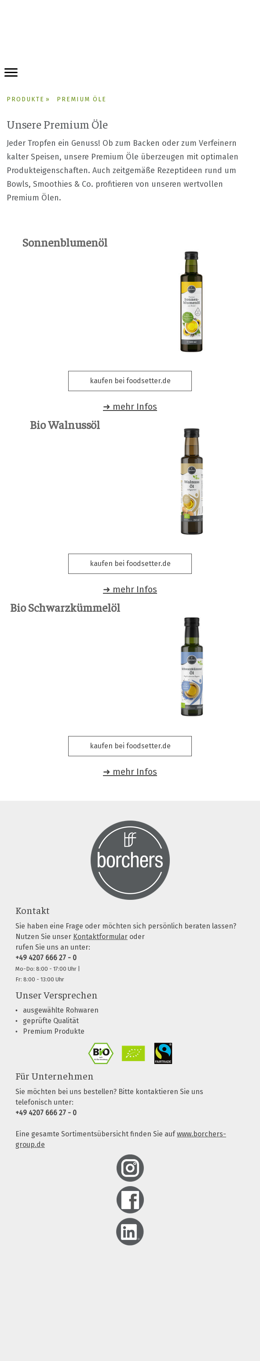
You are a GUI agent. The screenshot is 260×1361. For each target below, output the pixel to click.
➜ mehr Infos (130, 406)
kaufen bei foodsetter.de (130, 381)
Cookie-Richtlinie (34, 1322)
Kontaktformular (100, 936)
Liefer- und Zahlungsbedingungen (56, 1293)
